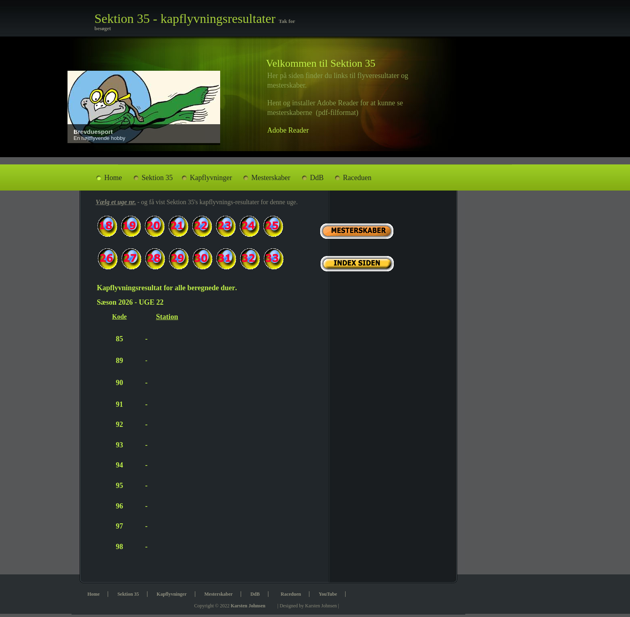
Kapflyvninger (211, 178)
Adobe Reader (288, 130)
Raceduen (357, 178)
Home (113, 178)
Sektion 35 (157, 178)
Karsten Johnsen (248, 606)
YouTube (328, 594)
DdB (317, 178)
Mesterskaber (271, 178)
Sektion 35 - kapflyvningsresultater (186, 18)
